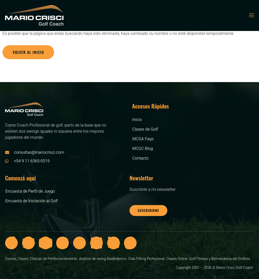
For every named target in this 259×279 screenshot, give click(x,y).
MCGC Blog (142, 149)
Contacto (140, 158)
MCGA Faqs (143, 139)
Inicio (137, 120)
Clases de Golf (145, 129)
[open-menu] (251, 15)
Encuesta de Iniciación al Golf (31, 201)
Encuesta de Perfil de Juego (30, 191)
